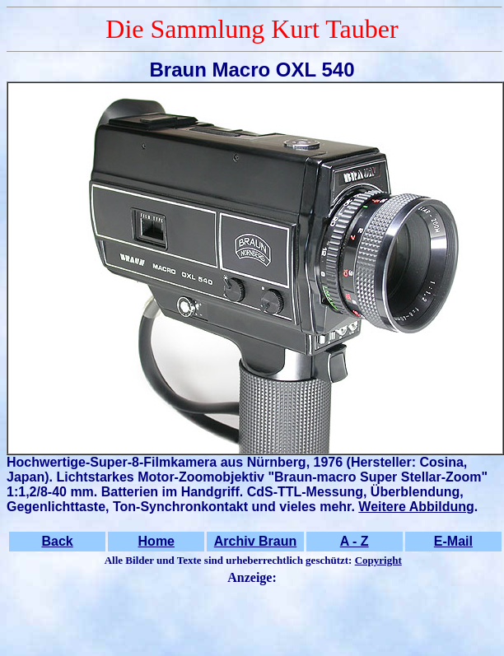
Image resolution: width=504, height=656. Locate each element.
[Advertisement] (252, 615)
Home (156, 541)
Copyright (378, 560)
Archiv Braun (255, 541)
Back (56, 541)
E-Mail (453, 541)
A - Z (354, 541)
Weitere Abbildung (416, 507)
